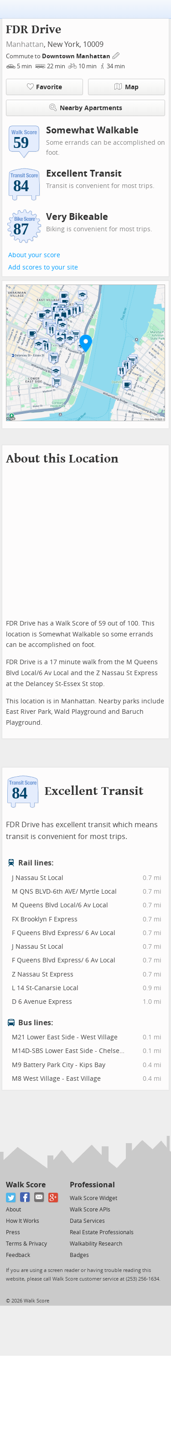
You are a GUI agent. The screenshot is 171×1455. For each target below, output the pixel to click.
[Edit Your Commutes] (116, 55)
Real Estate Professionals (102, 1232)
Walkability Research (96, 1244)
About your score (34, 255)
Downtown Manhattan (77, 56)
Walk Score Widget (93, 1198)
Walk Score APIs (90, 1209)
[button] (86, 343)
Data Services (87, 1221)
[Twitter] (11, 1197)
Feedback (18, 1255)
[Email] (39, 1197)
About (13, 1209)
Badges (79, 1255)
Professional (92, 1184)
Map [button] (126, 87)
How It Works (22, 1221)
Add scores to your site (43, 267)
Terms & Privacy (26, 1244)
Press (13, 1232)
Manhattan (25, 44)
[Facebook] (25, 1197)
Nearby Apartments (85, 107)
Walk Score (26, 1184)
